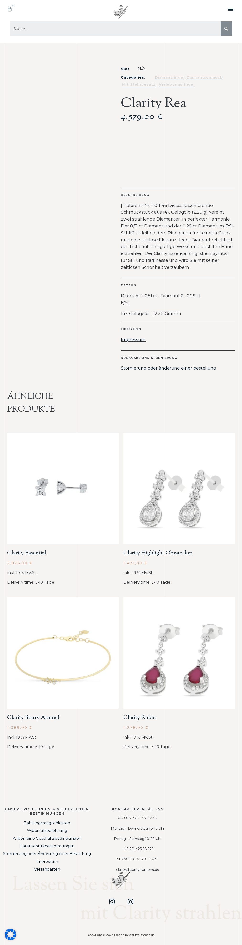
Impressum (133, 339)
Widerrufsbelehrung (47, 830)
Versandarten (47, 869)
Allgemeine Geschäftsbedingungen (47, 838)
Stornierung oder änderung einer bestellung (168, 368)
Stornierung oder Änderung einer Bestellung (47, 853)
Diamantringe (169, 77)
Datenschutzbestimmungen (47, 846)
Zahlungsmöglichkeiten (47, 823)
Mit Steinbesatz (139, 84)
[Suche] (226, 28)
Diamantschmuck (204, 77)
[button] (231, 9)
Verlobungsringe (176, 84)
